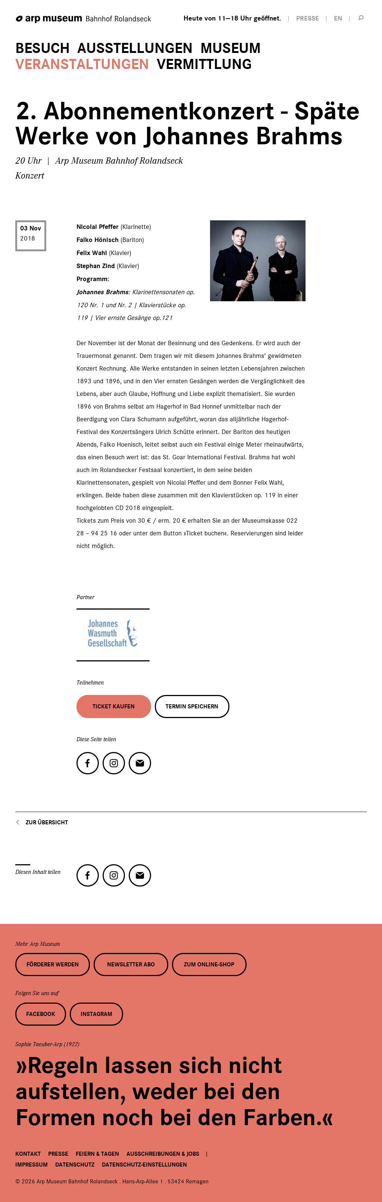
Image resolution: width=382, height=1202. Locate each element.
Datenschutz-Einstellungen (144, 1164)
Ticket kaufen (114, 706)
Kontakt (28, 1154)
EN (338, 18)
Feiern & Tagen (97, 1154)
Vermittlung (204, 64)
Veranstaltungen (82, 64)
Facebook (40, 1014)
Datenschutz (74, 1164)
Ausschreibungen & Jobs (162, 1154)
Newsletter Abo (131, 964)
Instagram (96, 1014)
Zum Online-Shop (209, 964)
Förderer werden (52, 964)
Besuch (42, 48)
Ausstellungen (135, 48)
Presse (58, 1154)
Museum (230, 48)
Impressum (31, 1164)
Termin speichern (192, 706)
